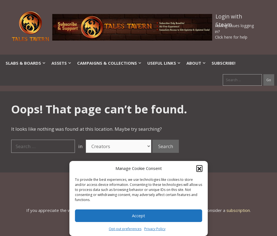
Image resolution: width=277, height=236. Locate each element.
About (196, 63)
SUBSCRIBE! (223, 63)
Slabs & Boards (26, 63)
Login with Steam (229, 17)
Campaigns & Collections (109, 63)
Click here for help (231, 37)
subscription (238, 210)
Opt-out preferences (125, 228)
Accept (138, 215)
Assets (61, 63)
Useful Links (164, 63)
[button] (199, 168)
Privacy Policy (154, 228)
